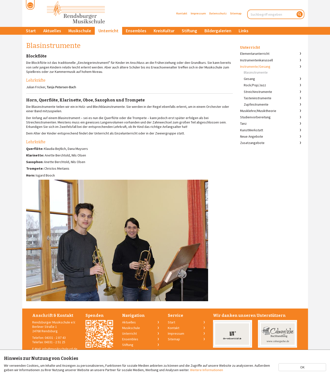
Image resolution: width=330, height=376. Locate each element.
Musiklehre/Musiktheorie (258, 111)
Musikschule (79, 30)
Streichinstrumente (258, 91)
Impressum (198, 13)
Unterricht (108, 30)
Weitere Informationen (206, 370)
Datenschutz (218, 13)
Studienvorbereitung (255, 117)
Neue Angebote (251, 136)
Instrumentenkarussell (256, 60)
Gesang (249, 79)
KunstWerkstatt (251, 130)
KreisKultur (164, 30)
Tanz (243, 123)
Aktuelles (52, 30)
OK (302, 367)
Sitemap (236, 13)
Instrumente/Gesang (255, 66)
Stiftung (189, 30)
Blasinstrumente (256, 72)
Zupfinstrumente (256, 104)
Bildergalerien (217, 30)
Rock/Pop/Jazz (255, 85)
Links (243, 30)
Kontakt (181, 13)
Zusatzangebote (252, 143)
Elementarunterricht (254, 53)
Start (31, 30)
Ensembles (136, 30)
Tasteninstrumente (257, 98)
